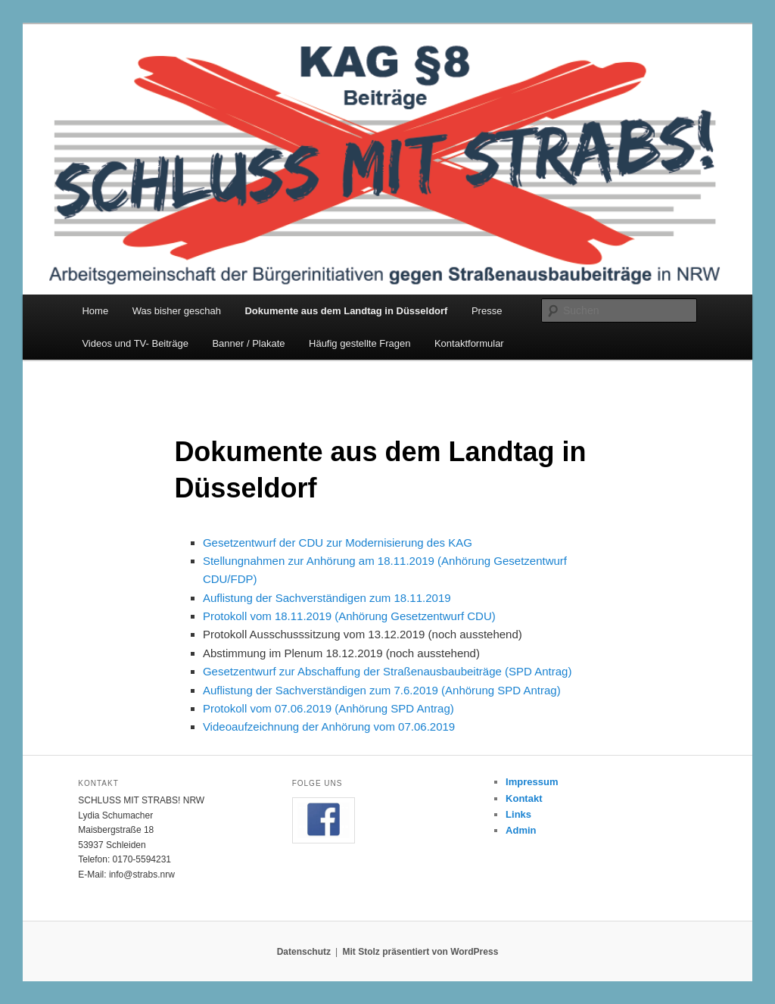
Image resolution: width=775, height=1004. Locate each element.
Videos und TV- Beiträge (135, 343)
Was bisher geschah (176, 310)
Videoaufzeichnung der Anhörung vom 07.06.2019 (329, 726)
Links (518, 814)
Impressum (532, 781)
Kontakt (524, 798)
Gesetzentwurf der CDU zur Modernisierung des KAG (337, 542)
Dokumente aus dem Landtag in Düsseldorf (345, 310)
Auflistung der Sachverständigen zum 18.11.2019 (327, 597)
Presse (487, 310)
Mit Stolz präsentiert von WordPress (420, 951)
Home (95, 310)
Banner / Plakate (248, 343)
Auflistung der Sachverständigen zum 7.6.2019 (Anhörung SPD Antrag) (382, 690)
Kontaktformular (469, 343)
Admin (521, 830)
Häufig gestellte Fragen (359, 343)
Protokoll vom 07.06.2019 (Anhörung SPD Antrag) (328, 708)
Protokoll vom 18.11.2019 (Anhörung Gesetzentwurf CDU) (349, 616)
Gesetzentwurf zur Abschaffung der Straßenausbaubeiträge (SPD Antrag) (387, 671)
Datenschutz (304, 951)
